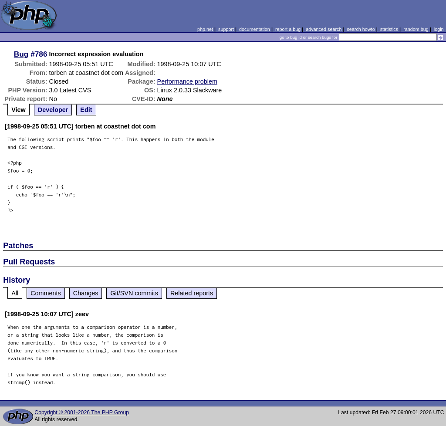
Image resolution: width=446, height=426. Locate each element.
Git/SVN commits (134, 293)
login (439, 29)
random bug (416, 29)
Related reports (191, 293)
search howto (361, 29)
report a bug (288, 29)
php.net (205, 29)
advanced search (323, 29)
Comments (45, 293)
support (226, 29)
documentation (254, 29)
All (14, 293)
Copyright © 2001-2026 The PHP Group (81, 412)
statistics (389, 29)
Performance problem (187, 81)
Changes (85, 293)
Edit (86, 109)
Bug (21, 54)
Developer (53, 109)
